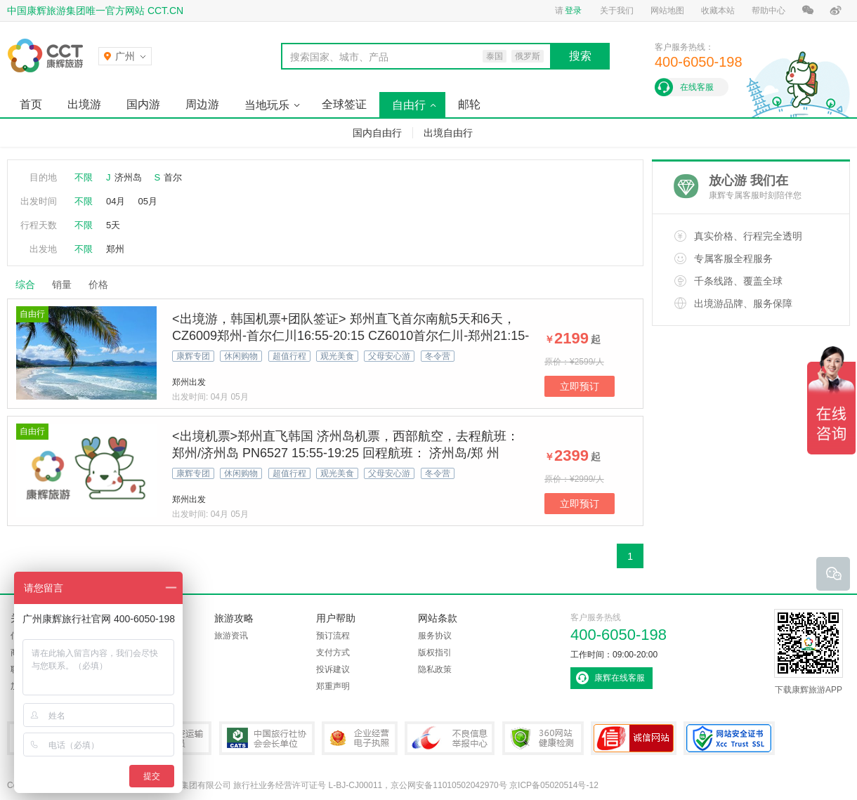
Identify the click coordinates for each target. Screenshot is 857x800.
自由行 (409, 105)
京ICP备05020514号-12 (553, 785)
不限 (83, 177)
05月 (147, 201)
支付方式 (333, 652)
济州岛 (128, 177)
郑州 (115, 249)
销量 (62, 284)
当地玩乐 (266, 105)
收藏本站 (718, 10)
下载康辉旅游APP (808, 652)
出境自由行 (448, 132)
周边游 (202, 104)
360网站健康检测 (543, 738)
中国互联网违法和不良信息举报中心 (450, 738)
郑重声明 (333, 686)
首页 (31, 104)
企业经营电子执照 (360, 738)
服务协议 (435, 636)
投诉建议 (333, 669)
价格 (104, 284)
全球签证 (344, 104)
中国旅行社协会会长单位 (267, 738)
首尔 (173, 177)
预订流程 (333, 636)
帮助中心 (768, 10)
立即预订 (579, 386)
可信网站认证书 (633, 738)
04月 (115, 201)
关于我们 (617, 10)
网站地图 (667, 10)
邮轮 (469, 104)
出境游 (84, 104)
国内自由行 (377, 132)
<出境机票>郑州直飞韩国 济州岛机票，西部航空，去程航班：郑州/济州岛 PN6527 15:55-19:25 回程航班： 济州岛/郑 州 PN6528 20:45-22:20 (345, 453)
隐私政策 (435, 669)
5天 (113, 225)
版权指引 (435, 652)
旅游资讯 (231, 636)
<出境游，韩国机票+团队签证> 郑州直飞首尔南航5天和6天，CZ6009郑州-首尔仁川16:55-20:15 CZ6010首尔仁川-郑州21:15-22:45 (350, 336)
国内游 (143, 104)
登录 (573, 10)
